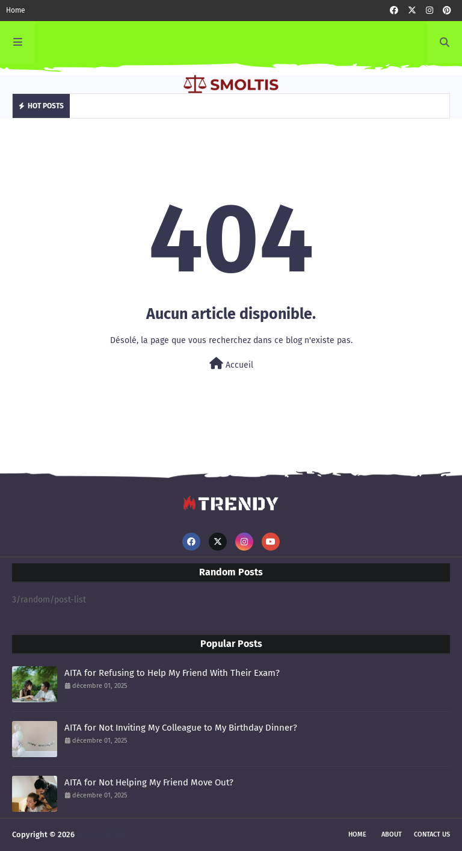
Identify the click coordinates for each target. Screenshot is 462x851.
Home (15, 10)
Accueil (231, 363)
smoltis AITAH (101, 834)
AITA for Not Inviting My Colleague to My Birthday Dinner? (180, 727)
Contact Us (432, 834)
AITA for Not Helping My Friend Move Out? (148, 782)
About (391, 834)
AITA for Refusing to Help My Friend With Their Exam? (172, 672)
